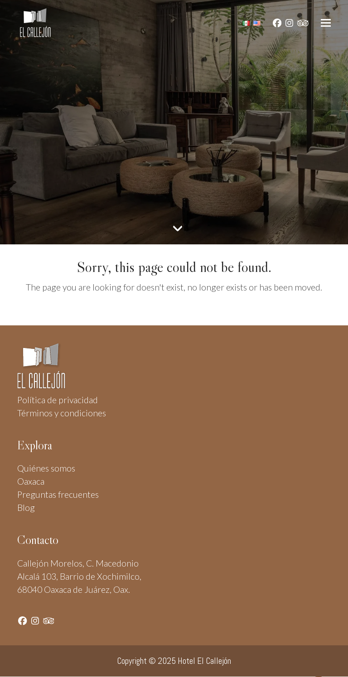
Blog (26, 507)
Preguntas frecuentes (58, 494)
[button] (326, 23)
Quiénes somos (46, 468)
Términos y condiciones (61, 413)
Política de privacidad (57, 400)
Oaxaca (30, 481)
